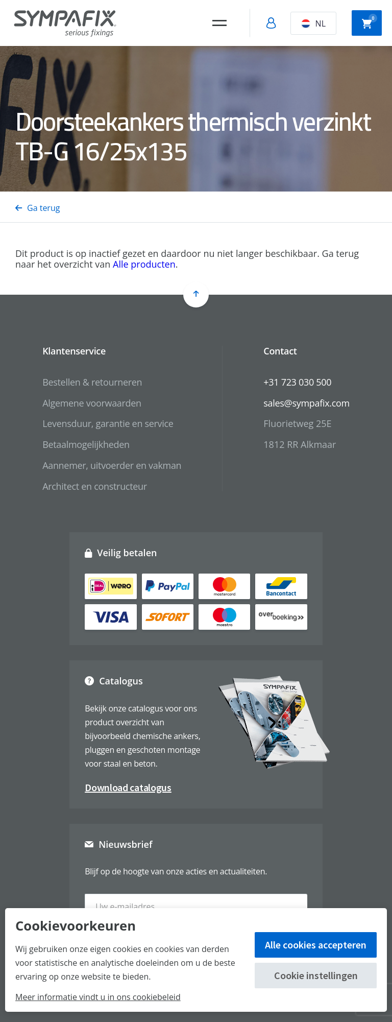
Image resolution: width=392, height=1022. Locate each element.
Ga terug (37, 207)
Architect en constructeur (94, 486)
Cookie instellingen (316, 975)
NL (313, 23)
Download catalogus (128, 787)
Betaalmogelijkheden (86, 444)
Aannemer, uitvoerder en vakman (111, 465)
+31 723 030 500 (297, 382)
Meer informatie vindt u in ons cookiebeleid (98, 997)
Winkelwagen (369, 22)
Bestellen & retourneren (92, 382)
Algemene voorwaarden (91, 403)
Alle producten (144, 264)
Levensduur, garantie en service (108, 423)
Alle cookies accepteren (315, 944)
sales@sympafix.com (306, 403)
